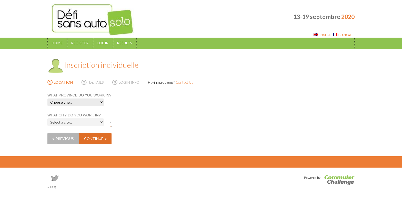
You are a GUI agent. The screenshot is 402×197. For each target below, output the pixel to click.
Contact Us (184, 82)
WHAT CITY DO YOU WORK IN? (73, 115)
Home (57, 43)
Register (80, 43)
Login (103, 43)
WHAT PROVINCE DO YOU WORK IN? (79, 95)
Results (124, 43)
